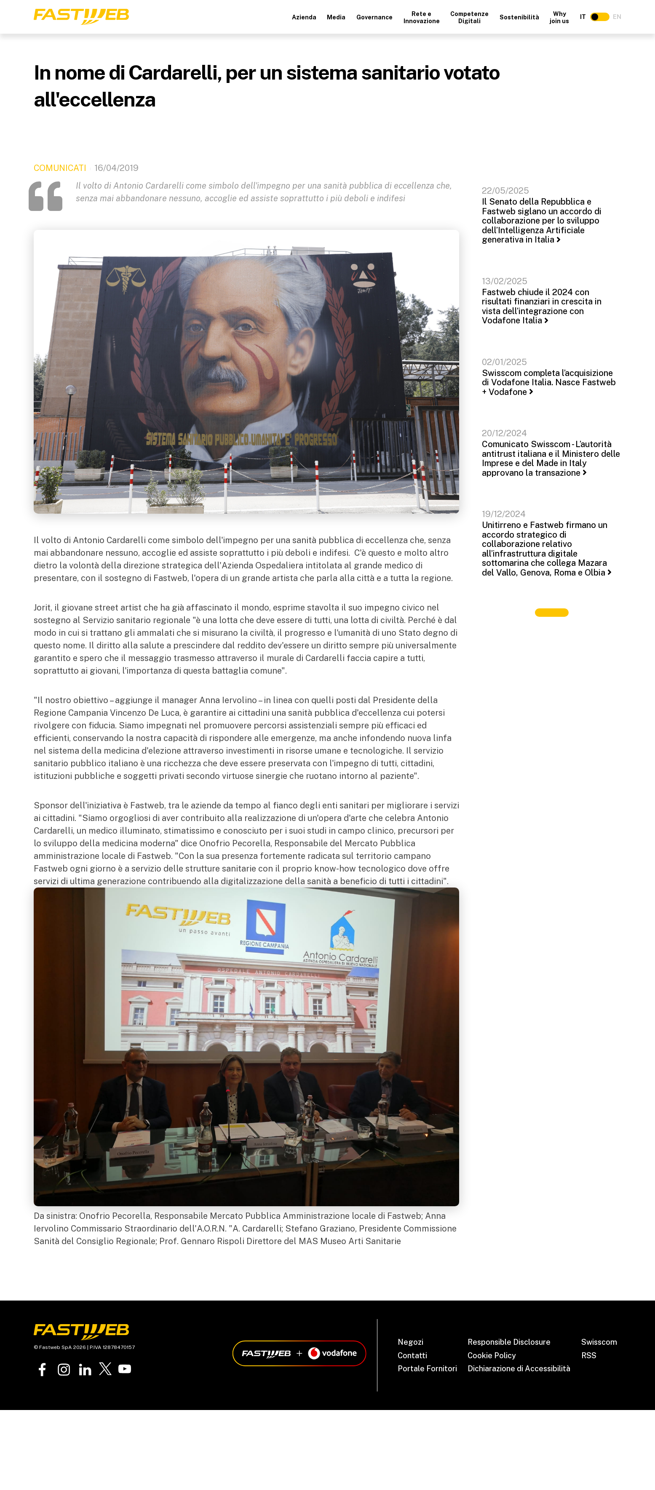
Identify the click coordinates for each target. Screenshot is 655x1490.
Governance (374, 17)
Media (336, 17)
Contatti (412, 1355)
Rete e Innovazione (422, 17)
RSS (588, 1355)
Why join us (559, 17)
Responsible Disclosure (509, 1342)
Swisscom (599, 1342)
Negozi (410, 1342)
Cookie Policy (492, 1355)
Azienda (304, 17)
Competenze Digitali (469, 17)
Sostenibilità (519, 17)
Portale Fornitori (427, 1368)
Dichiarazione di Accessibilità (519, 1368)
